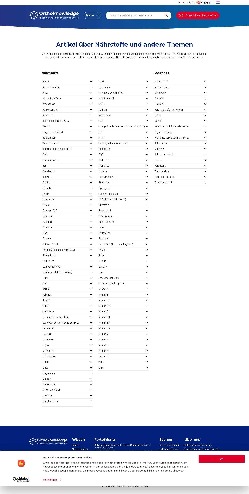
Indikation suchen (168, 449)
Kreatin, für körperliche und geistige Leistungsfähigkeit (123, 451)
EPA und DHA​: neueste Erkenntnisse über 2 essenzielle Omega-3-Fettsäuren (123, 456)
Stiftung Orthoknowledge (198, 445)
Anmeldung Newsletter (198, 15)
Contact (188, 456)
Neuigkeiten (78, 456)
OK (222, 466)
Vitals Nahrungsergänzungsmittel (202, 449)
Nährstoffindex (80, 449)
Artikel (75, 445)
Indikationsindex (80, 452)
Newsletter (38, 454)
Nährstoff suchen (168, 452)
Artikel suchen (166, 456)
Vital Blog (189, 452)
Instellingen (50, 487)
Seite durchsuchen (169, 445)
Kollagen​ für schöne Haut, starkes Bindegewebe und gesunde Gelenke (122, 446)
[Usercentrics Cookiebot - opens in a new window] (21, 487)
